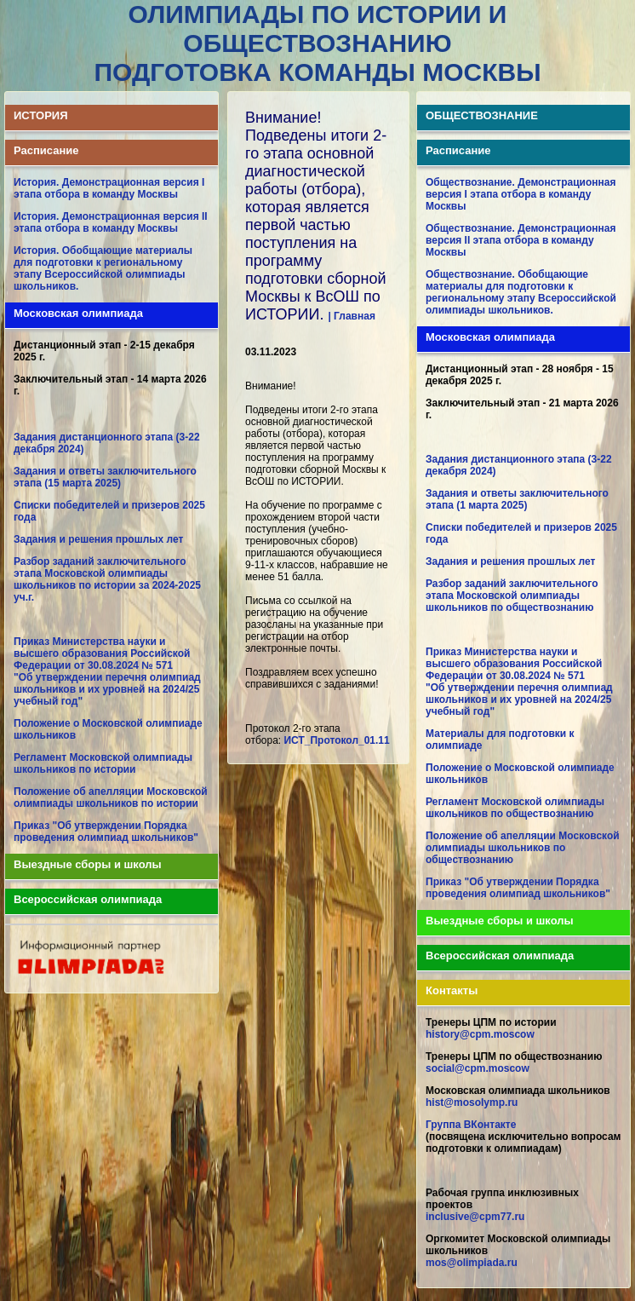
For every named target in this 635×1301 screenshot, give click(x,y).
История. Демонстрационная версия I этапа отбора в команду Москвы (109, 188)
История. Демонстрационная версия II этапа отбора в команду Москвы (111, 222)
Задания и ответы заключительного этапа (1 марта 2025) (517, 499)
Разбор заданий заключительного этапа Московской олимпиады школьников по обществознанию (512, 595)
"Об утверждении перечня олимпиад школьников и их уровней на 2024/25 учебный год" (107, 689)
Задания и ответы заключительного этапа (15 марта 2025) (105, 477)
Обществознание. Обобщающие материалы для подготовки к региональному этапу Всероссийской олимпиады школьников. (521, 292)
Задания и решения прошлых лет (98, 539)
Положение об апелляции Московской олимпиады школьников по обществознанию (523, 848)
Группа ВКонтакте (471, 1125)
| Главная (351, 316)
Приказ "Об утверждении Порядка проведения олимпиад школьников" (106, 831)
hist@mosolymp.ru (472, 1102)
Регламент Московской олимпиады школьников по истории (103, 763)
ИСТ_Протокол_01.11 (336, 740)
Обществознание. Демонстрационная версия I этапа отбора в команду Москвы (521, 194)
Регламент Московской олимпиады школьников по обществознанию (515, 808)
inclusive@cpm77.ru (475, 1217)
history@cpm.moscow (480, 1034)
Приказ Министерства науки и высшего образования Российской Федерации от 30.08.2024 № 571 (102, 653)
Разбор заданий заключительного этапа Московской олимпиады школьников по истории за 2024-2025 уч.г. (107, 579)
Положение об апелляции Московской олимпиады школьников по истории (111, 797)
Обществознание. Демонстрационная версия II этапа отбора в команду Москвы (521, 240)
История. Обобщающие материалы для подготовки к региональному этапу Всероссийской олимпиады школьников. (103, 268)
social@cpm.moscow (477, 1068)
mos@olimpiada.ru (472, 1263)
